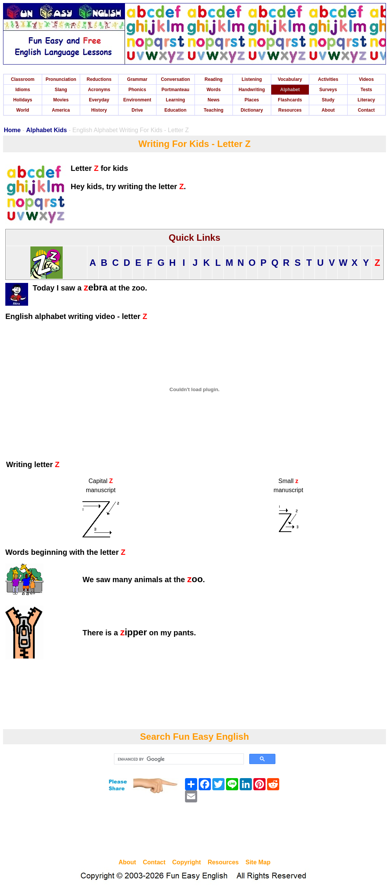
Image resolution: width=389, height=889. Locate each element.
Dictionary (251, 110)
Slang (61, 89)
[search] (178, 759)
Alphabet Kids (46, 130)
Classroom (23, 79)
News (214, 100)
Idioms (22, 89)
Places (252, 100)
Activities (328, 79)
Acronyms (99, 89)
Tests (366, 89)
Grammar (137, 79)
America (61, 110)
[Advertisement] (194, 832)
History (99, 110)
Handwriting (252, 89)
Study (328, 100)
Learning (175, 100)
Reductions (99, 79)
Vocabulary (290, 79)
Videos (366, 79)
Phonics (137, 89)
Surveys (328, 89)
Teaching (213, 110)
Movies (61, 100)
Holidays (22, 100)
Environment (137, 100)
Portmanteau (175, 89)
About (328, 110)
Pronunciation (61, 79)
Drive (137, 110)
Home (12, 130)
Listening (252, 79)
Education (175, 110)
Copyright (186, 862)
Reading (214, 79)
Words (214, 89)
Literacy (366, 100)
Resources (290, 110)
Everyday (99, 100)
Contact (366, 110)
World (22, 110)
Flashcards (290, 100)
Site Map (257, 862)
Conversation (175, 79)
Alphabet (290, 89)
